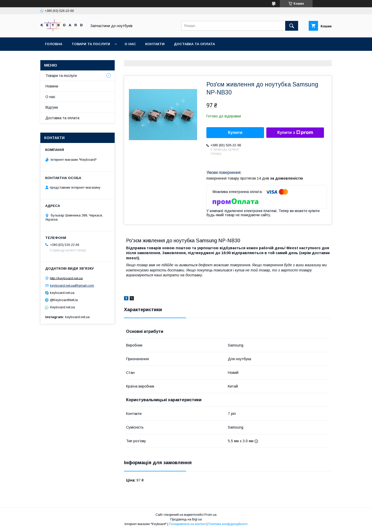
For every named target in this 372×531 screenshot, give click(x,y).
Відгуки (51, 107)
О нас (130, 44)
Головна (53, 44)
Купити (235, 132)
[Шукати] (291, 26)
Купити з (295, 132)
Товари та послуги (91, 44)
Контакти (155, 44)
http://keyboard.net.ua (66, 278)
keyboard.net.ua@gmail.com (72, 285)
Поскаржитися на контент (187, 524)
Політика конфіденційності (227, 524)
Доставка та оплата (194, 44)
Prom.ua (210, 515)
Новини (51, 86)
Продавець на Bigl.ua (186, 519)
